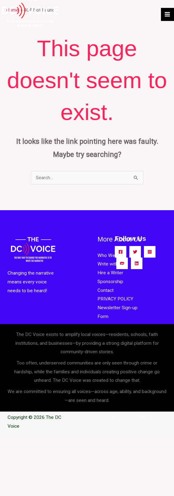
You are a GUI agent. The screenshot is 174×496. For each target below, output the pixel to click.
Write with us (110, 264)
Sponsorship (110, 281)
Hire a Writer (110, 272)
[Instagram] (149, 252)
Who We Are (110, 255)
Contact (105, 290)
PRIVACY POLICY (115, 299)
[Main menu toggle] (167, 14)
